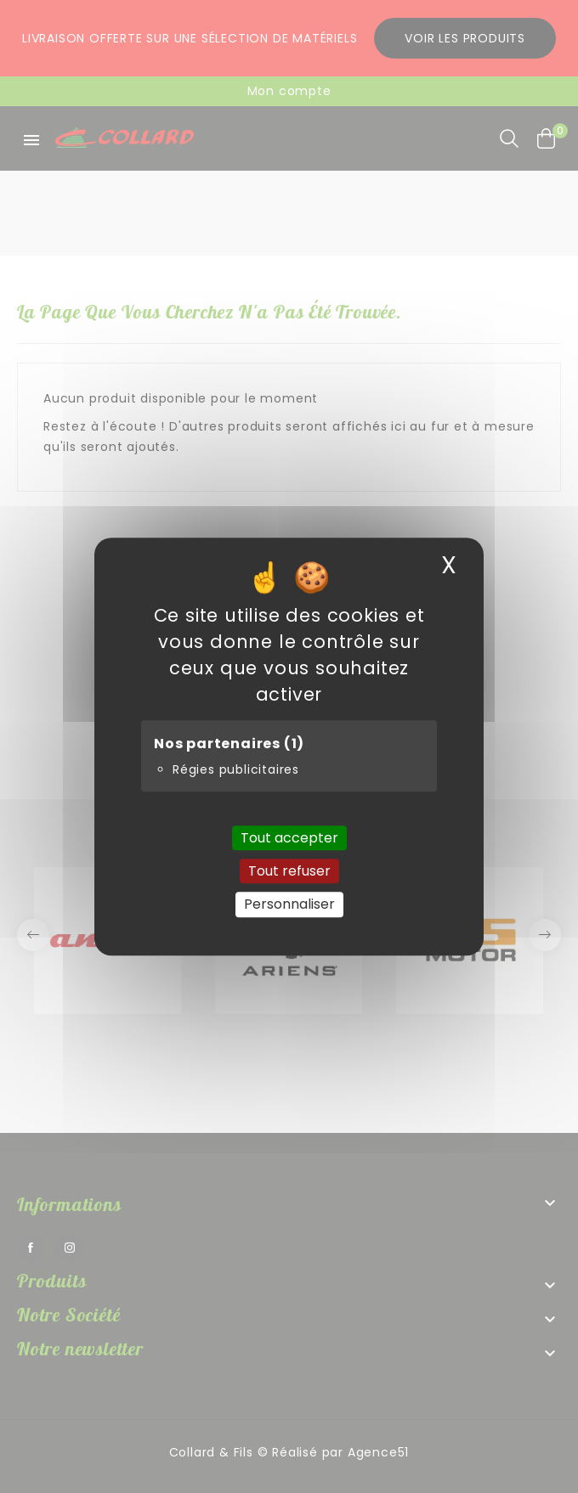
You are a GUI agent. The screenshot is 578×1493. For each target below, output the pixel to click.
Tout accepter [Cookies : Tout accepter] (289, 838)
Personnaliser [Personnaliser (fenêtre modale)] (289, 905)
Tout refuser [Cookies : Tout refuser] (289, 871)
